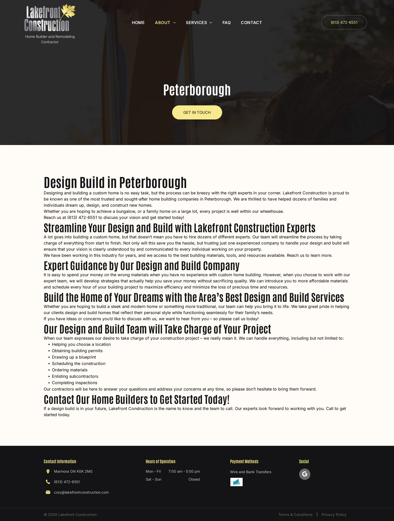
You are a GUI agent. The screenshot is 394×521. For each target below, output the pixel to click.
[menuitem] (138, 22)
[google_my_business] (304, 475)
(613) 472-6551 (67, 482)
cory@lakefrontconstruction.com (81, 492)
